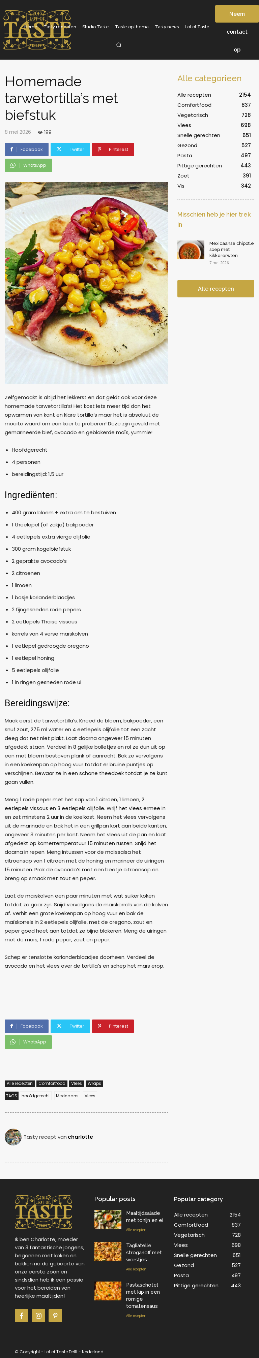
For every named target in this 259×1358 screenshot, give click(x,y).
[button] (118, 44)
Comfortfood (51, 1083)
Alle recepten (20, 1083)
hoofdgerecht (36, 1096)
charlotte (80, 1136)
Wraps (94, 1083)
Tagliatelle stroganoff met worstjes (144, 1252)
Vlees (76, 1083)
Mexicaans (67, 1096)
